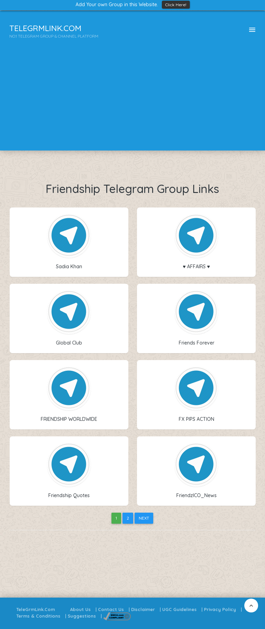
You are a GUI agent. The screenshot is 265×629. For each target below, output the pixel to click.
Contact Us (111, 609)
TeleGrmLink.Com (35, 609)
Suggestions (82, 616)
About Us (80, 609)
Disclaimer (143, 609)
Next (144, 518)
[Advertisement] (132, 102)
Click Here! (175, 4)
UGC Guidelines (179, 609)
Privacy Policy (220, 609)
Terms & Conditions (38, 616)
